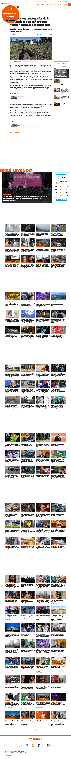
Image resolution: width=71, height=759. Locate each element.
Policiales (54, 4)
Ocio (62, 4)
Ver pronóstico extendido (62, 199)
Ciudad (46, 4)
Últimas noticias (40, 4)
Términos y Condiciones (10, 757)
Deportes (59, 4)
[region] (35, 10)
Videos (65, 4)
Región (50, 4)
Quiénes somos (8, 755)
